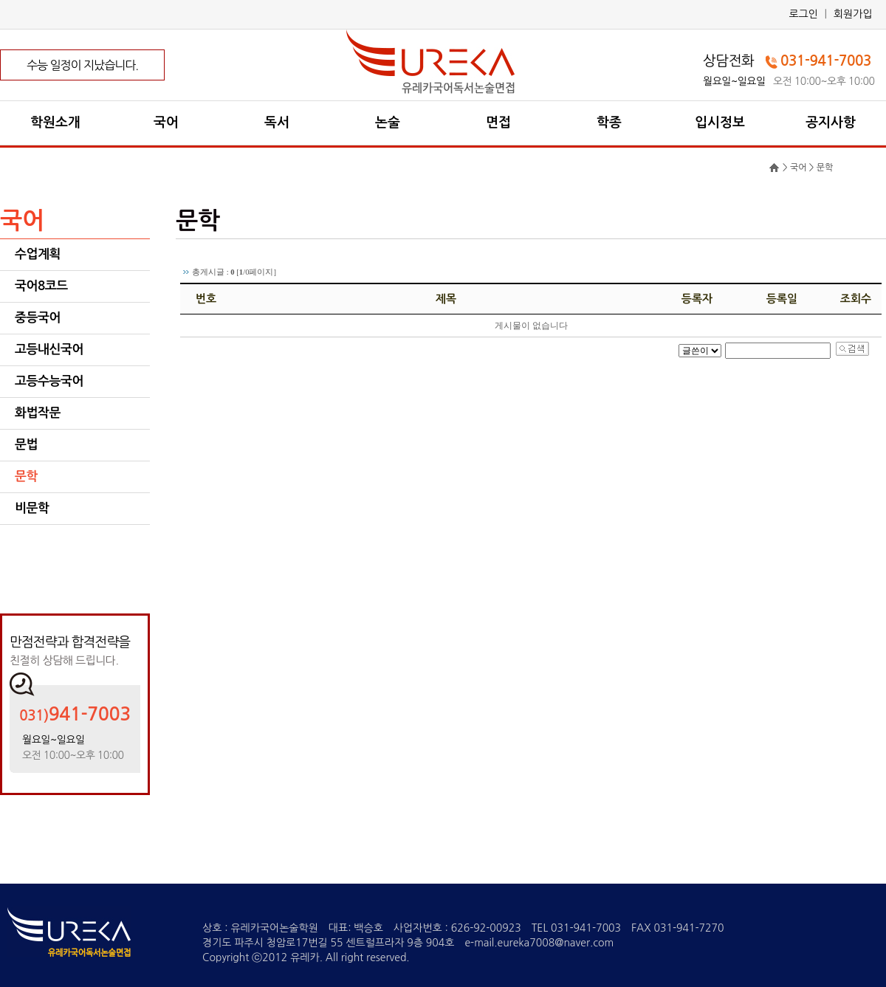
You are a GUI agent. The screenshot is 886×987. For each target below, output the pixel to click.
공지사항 (831, 122)
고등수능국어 (49, 381)
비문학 (32, 508)
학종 (609, 122)
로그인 (803, 14)
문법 (26, 445)
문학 (26, 476)
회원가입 (853, 14)
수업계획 (38, 254)
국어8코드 (41, 286)
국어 (166, 122)
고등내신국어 (49, 349)
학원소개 (55, 122)
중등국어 (38, 318)
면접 (498, 122)
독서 (276, 122)
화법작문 (38, 413)
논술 (387, 122)
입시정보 (720, 122)
